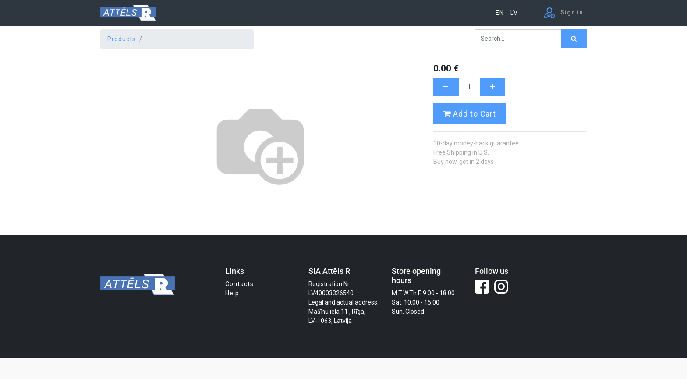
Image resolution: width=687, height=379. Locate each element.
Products (121, 39)
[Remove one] (446, 87)
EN (500, 12)
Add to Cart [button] (469, 114)
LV (514, 12)
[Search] (574, 38)
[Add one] (492, 87)
